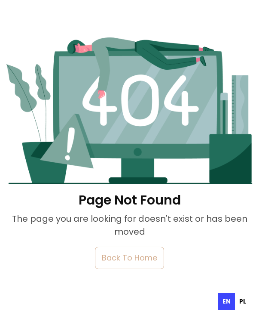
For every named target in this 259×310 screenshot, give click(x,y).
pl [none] (242, 301)
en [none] (226, 301)
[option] (242, 301)
